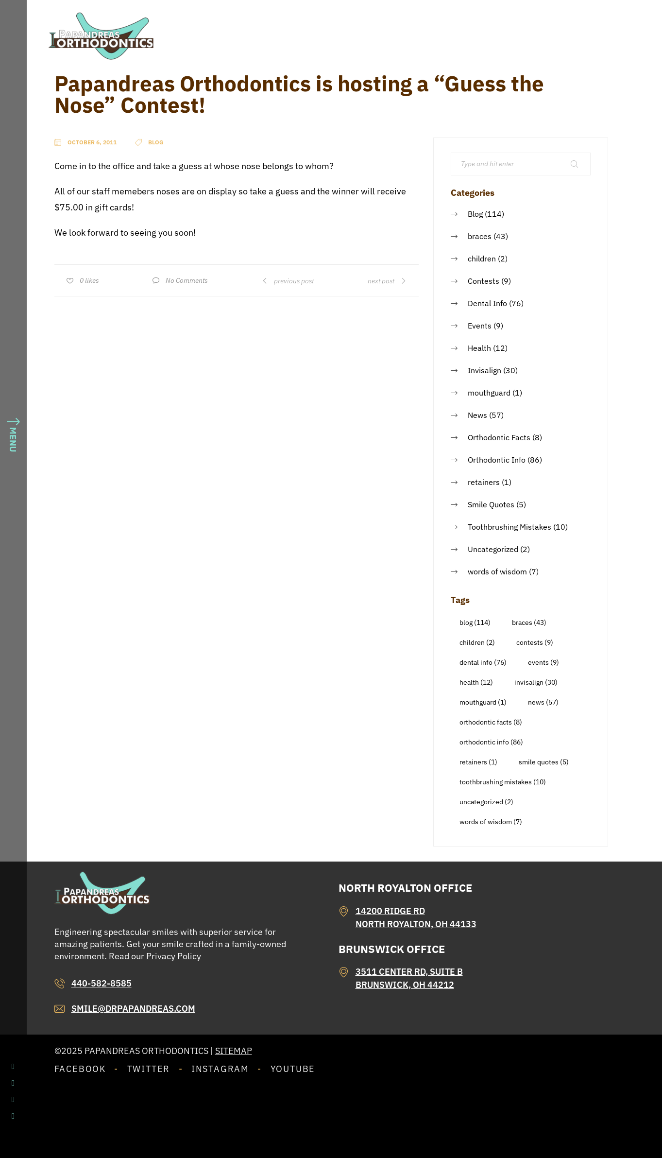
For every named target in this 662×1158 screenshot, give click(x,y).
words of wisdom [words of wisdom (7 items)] (490, 821)
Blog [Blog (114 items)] (475, 622)
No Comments (187, 280)
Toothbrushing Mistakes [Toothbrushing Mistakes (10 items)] (502, 782)
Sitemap (233, 1050)
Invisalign (484, 370)
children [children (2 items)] (477, 642)
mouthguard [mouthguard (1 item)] (483, 702)
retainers (484, 482)
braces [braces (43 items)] (529, 622)
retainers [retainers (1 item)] (478, 762)
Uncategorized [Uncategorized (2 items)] (486, 801)
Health (479, 348)
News (477, 415)
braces (480, 236)
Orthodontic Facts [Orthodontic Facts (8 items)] (490, 722)
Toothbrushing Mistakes (509, 527)
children (482, 258)
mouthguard (489, 393)
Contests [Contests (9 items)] (534, 642)
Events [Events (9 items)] (543, 662)
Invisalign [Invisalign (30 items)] (536, 682)
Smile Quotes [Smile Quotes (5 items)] (544, 762)
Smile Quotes (491, 504)
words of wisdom (497, 571)
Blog (475, 214)
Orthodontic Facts (499, 437)
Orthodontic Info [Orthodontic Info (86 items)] (491, 742)
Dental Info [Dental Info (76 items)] (483, 662)
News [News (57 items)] (543, 702)
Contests (483, 281)
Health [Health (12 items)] (476, 682)
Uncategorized (493, 549)
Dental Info (487, 303)
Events (480, 325)
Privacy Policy (173, 956)
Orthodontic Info (497, 460)
